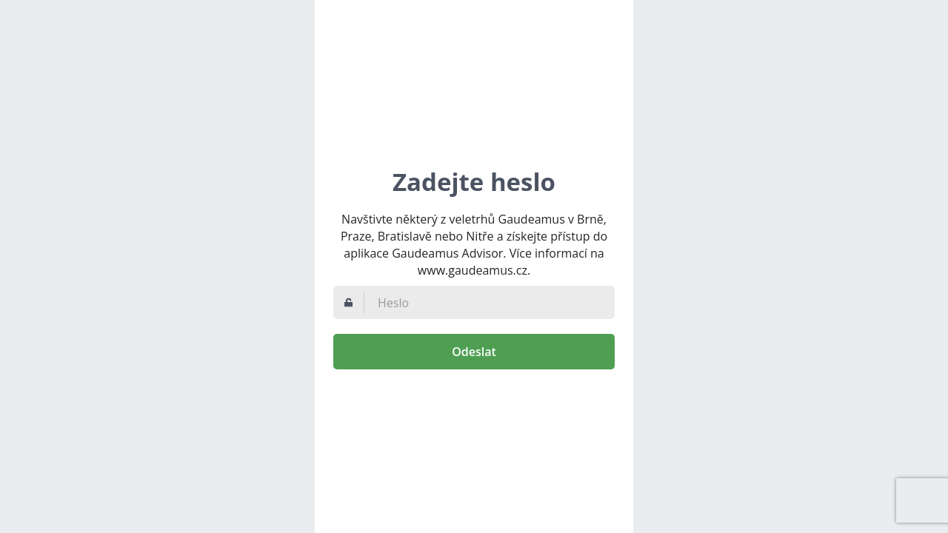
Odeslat (474, 351)
